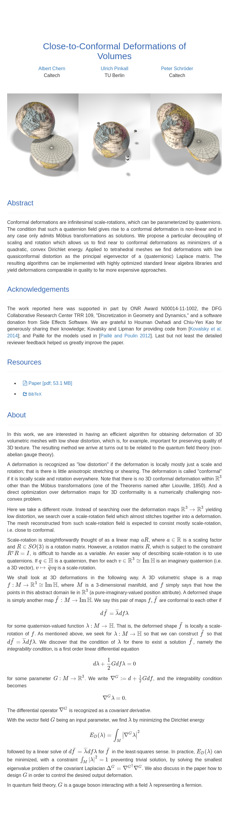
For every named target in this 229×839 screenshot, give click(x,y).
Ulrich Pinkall (114, 68)
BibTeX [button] (32, 394)
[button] (47, 383)
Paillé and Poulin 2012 (125, 335)
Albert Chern (51, 68)
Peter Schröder (177, 68)
